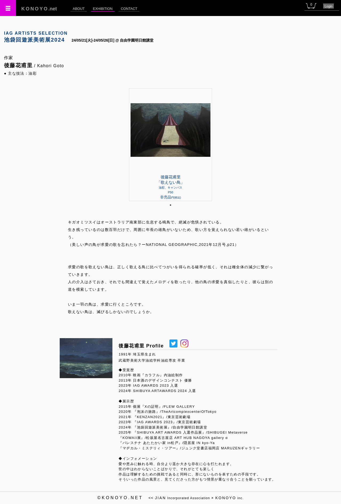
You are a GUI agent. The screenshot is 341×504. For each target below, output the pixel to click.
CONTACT (129, 9)
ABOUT (79, 9)
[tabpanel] (170, 144)
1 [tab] (170, 205)
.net (39, 8)
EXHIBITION (103, 9)
